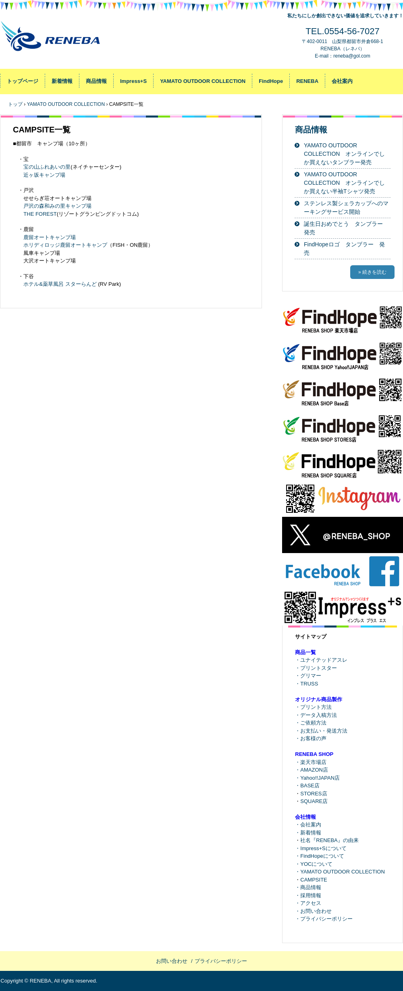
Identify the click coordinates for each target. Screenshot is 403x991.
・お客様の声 (310, 738)
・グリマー (308, 676)
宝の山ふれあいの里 (47, 167)
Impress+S (133, 81)
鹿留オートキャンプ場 (49, 237)
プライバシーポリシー (221, 961)
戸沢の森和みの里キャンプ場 (57, 206)
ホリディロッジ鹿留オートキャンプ (65, 245)
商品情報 (96, 81)
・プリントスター (316, 668)
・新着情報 (308, 833)
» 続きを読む (372, 272)
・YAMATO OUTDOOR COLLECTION (339, 872)
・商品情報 (308, 887)
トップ (15, 104)
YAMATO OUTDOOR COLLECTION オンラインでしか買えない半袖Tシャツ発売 (344, 182)
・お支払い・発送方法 (321, 731)
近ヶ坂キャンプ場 (44, 175)
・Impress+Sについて (321, 848)
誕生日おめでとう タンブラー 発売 (346, 228)
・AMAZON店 (311, 770)
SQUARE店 (314, 801)
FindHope (271, 81)
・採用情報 (308, 895)
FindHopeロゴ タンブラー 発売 (344, 248)
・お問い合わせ (313, 911)
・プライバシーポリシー (324, 919)
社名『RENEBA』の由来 (329, 840)
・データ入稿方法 (316, 715)
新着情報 (62, 81)
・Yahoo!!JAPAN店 (317, 778)
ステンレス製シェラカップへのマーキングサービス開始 (346, 207)
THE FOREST (39, 214)
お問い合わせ (171, 961)
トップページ (22, 81)
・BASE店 (307, 785)
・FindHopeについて (319, 856)
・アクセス (308, 903)
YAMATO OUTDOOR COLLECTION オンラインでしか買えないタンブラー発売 (344, 153)
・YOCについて (313, 864)
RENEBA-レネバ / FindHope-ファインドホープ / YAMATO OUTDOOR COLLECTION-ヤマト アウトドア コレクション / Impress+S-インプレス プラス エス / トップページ (53, 40)
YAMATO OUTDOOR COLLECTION (202, 81)
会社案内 (342, 81)
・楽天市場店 (310, 762)
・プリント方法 (313, 707)
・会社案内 (308, 825)
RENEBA (307, 81)
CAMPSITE (313, 880)
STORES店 (313, 794)
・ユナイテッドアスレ (321, 660)
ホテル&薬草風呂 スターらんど (59, 284)
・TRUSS (306, 684)
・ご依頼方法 (310, 723)
